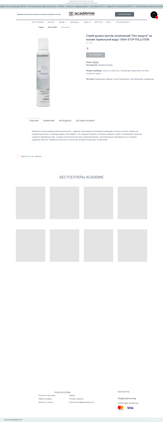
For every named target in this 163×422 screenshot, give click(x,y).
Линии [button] (62, 22)
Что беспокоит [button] (123, 22)
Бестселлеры (38, 22)
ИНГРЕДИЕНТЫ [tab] (65, 121)
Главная (41, 27)
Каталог (51, 22)
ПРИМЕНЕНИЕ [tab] (49, 121)
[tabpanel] (87, 135)
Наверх (155, 420)
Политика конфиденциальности (81, 402)
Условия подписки (76, 399)
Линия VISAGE (52, 27)
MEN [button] (108, 22)
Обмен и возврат (45, 399)
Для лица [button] (74, 22)
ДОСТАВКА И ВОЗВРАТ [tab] (85, 121)
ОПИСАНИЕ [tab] (34, 121)
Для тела (99, 22)
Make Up (87, 22)
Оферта (72, 395)
